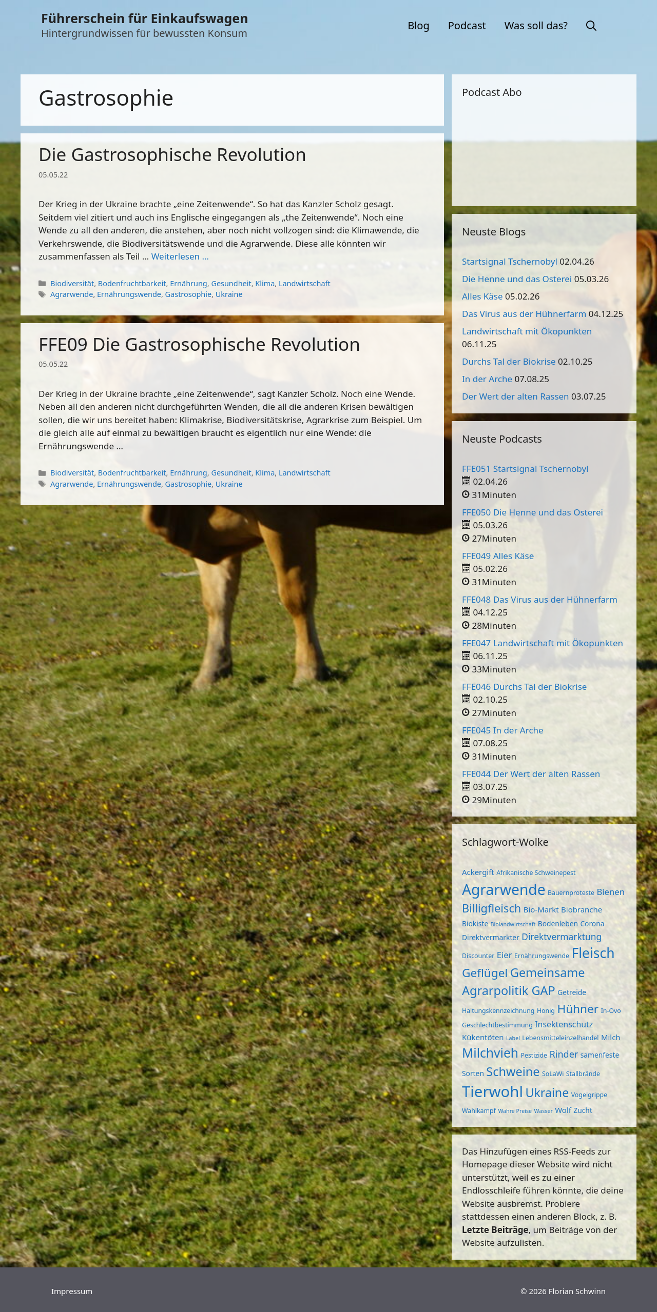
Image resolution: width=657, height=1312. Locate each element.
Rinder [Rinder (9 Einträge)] (564, 1054)
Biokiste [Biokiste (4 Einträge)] (475, 923)
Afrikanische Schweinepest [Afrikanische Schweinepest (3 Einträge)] (535, 872)
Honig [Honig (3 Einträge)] (546, 1010)
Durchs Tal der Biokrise (509, 361)
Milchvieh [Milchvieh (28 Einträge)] (490, 1052)
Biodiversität (72, 283)
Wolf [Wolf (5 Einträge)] (563, 1110)
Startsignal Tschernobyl (509, 261)
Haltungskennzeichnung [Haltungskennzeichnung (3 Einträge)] (498, 1010)
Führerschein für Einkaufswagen (144, 18)
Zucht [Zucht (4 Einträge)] (582, 1110)
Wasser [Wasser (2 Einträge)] (543, 1111)
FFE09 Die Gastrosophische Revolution (199, 344)
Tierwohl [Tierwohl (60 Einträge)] (492, 1091)
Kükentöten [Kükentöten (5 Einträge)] (483, 1037)
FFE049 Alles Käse (498, 556)
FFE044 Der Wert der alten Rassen (531, 774)
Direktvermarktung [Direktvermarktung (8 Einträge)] (561, 936)
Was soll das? (536, 25)
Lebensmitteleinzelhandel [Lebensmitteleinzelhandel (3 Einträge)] (560, 1037)
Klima (265, 283)
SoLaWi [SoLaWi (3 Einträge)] (553, 1073)
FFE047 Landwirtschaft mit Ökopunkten (542, 643)
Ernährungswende (129, 294)
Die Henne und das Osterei (517, 279)
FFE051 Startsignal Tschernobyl (525, 468)
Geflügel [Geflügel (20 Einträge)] (485, 973)
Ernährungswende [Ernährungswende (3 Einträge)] (541, 955)
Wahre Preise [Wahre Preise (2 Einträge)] (515, 1111)
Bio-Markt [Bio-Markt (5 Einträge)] (541, 909)
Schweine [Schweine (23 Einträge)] (512, 1071)
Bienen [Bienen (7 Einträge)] (610, 892)
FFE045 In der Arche (503, 730)
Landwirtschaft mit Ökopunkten (527, 331)
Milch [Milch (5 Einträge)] (611, 1037)
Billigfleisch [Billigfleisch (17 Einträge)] (491, 908)
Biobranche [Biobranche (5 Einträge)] (581, 909)
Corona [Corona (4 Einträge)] (592, 923)
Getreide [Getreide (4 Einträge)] (571, 992)
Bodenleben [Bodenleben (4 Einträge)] (558, 923)
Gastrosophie (188, 294)
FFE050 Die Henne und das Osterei (532, 512)
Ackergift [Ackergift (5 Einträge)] (478, 872)
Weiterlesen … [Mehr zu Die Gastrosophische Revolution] (180, 256)
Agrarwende (71, 294)
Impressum (71, 1291)
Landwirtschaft (305, 283)
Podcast (467, 25)
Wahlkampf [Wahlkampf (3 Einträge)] (479, 1110)
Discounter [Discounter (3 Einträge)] (478, 955)
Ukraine (229, 294)
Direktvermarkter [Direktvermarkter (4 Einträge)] (490, 937)
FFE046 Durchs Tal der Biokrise (524, 686)
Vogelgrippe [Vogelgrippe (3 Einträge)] (589, 1094)
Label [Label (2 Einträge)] (513, 1038)
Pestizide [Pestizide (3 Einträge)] (533, 1055)
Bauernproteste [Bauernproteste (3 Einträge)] (571, 892)
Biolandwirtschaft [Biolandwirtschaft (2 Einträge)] (513, 924)
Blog (419, 25)
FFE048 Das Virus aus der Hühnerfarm (539, 599)
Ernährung (188, 283)
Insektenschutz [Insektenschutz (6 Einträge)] (564, 1024)
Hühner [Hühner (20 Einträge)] (577, 1009)
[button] (591, 25)
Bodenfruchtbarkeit (132, 283)
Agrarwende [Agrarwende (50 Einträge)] (504, 889)
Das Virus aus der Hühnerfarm (524, 314)
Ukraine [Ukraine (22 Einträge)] (547, 1092)
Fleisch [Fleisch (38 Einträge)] (592, 953)
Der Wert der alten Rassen (515, 396)
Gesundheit (231, 283)
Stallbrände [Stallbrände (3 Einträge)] (583, 1073)
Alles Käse (482, 296)
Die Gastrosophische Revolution (172, 154)
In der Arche (487, 379)
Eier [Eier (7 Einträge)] (504, 955)
